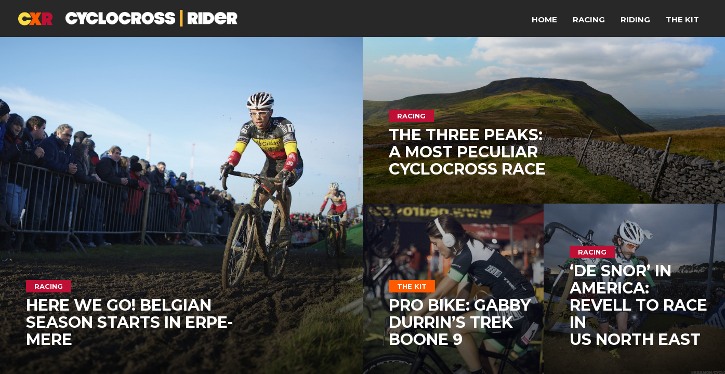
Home (544, 19)
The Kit (682, 19)
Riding (635, 19)
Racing (589, 19)
